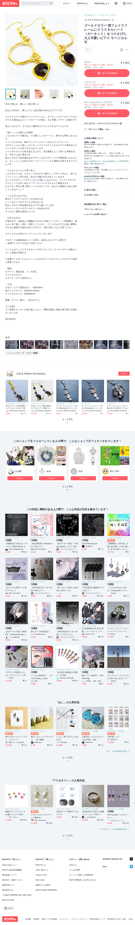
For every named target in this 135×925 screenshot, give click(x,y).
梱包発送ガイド (8, 885)
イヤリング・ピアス (107, 15)
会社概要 (28, 919)
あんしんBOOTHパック (92, 161)
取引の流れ (91, 190)
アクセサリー (89, 15)
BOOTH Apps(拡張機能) (12, 870)
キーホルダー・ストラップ (15, 404)
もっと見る (67, 488)
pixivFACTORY (89, 178)
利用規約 (36, 919)
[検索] (50, 3)
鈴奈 (49, 471)
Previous (7, 50)
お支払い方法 (92, 195)
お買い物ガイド (42, 870)
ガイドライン (64, 919)
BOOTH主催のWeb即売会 (46, 890)
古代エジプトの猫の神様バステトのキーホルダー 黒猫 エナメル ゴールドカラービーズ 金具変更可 (16, 407)
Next (76, 50)
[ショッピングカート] (116, 3)
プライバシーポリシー (93, 209)
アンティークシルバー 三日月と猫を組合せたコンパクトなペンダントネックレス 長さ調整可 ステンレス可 (92, 407)
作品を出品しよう (101, 3)
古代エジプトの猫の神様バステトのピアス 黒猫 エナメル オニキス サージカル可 (42, 407)
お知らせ (72, 865)
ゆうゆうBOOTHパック (110, 161)
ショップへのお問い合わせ (95, 214)
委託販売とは (7, 890)
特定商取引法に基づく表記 (95, 204)
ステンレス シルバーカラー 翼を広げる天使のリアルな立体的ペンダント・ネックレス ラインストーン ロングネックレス (118, 407)
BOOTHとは (82, 3)
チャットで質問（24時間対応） (82, 875)
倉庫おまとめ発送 (43, 885)
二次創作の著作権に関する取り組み (17, 895)
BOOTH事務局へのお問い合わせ (82, 880)
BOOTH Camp (8, 900)
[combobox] (37, 3)
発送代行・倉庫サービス (12, 880)
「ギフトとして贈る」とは (98, 129)
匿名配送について (9, 875)
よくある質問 (74, 870)
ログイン (66, 3)
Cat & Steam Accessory (30, 373)
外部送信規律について (97, 919)
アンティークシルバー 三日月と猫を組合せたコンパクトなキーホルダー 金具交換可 (67, 407)
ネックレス (86, 404)
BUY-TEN (114, 471)
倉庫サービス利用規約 (49, 919)
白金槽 (18, 471)
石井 (80, 471)
